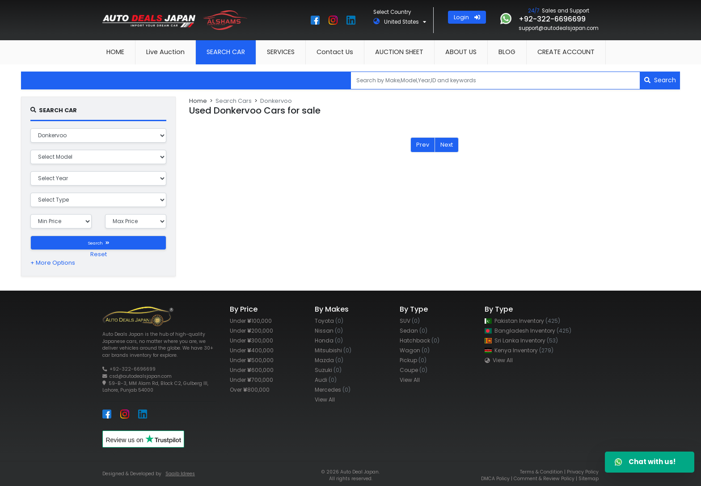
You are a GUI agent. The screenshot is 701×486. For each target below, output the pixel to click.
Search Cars (233, 101)
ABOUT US (461, 51)
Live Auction (165, 51)
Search (660, 80)
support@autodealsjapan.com (559, 28)
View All (325, 399)
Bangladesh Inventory (528, 330)
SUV (410, 321)
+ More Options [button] (52, 262)
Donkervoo (276, 101)
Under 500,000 (252, 360)
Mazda (329, 360)
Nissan (329, 330)
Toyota (329, 321)
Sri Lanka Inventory (521, 340)
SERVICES (281, 51)
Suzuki (328, 370)
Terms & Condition (541, 472)
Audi (326, 380)
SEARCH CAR (226, 51)
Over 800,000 (250, 389)
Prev (422, 144)
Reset (98, 254)
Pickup (413, 360)
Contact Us (335, 51)
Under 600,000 (252, 370)
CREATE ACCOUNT (566, 51)
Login (467, 17)
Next (446, 144)
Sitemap (589, 478)
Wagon (415, 350)
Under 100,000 (251, 321)
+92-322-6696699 (133, 369)
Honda (329, 340)
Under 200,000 (251, 330)
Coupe (413, 370)
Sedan (413, 330)
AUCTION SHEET (399, 51)
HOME (115, 51)
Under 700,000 (251, 380)
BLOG (506, 51)
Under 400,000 (252, 350)
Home (198, 101)
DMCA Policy (495, 478)
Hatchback (419, 340)
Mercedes (332, 389)
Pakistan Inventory (522, 321)
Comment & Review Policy (544, 478)
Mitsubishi (333, 350)
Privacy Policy (583, 472)
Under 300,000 (251, 340)
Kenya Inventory (519, 350)
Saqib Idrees (180, 473)
